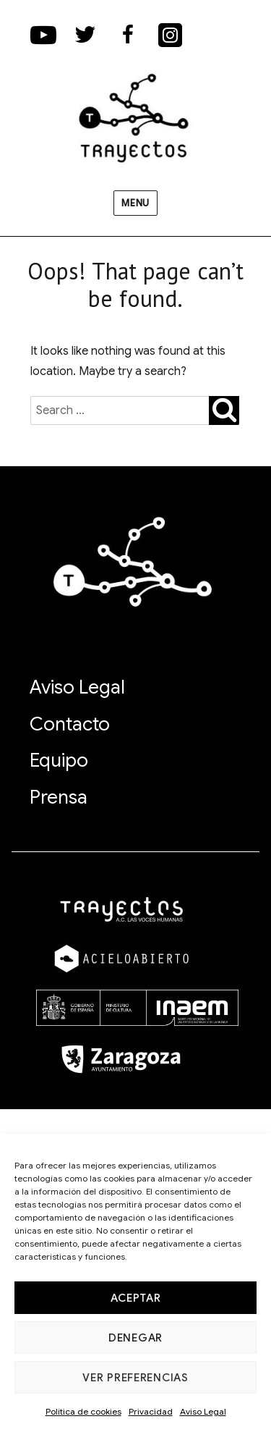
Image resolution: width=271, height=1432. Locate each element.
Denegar (135, 1337)
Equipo (59, 760)
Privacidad (151, 1411)
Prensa (58, 797)
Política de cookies (83, 1411)
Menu (135, 203)
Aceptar (136, 1298)
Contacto (70, 724)
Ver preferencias (135, 1377)
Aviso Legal (203, 1411)
